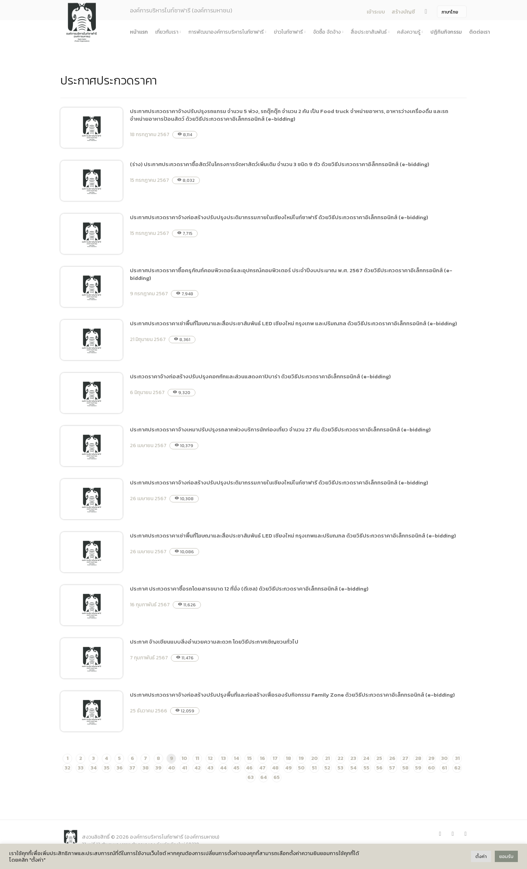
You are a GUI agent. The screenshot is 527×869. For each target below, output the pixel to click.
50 (301, 768)
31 (457, 758)
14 (236, 758)
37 (132, 768)
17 (275, 758)
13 (223, 758)
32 (67, 768)
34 (93, 768)
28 (418, 758)
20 (314, 758)
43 (210, 768)
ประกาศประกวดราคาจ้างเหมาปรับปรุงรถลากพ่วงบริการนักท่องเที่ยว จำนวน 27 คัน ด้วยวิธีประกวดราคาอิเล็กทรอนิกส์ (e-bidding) (280, 429)
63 (250, 777)
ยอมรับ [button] (506, 856)
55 (366, 768)
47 (262, 768)
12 (210, 758)
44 (223, 768)
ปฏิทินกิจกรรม (446, 32)
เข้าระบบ (376, 12)
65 (276, 777)
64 (263, 777)
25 (379, 758)
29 (431, 758)
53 (340, 768)
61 (444, 768)
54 (353, 768)
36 (119, 768)
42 (197, 768)
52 (327, 768)
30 (444, 758)
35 (106, 768)
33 (80, 768)
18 (288, 758)
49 (288, 768)
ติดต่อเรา (479, 32)
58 (405, 768)
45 (236, 768)
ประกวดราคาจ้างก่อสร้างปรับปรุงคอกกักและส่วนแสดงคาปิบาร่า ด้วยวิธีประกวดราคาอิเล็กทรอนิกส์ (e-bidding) (260, 376)
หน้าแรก (139, 32)
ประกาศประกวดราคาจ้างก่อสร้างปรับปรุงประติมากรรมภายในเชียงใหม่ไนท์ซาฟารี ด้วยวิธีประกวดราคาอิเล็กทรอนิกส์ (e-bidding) (279, 217)
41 (184, 768)
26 (392, 758)
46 (249, 768)
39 (158, 768)
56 (379, 768)
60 (431, 768)
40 (171, 768)
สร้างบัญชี (403, 12)
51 (314, 768)
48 (275, 768)
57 (392, 768)
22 (340, 758)
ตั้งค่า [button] (481, 856)
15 (249, 758)
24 (366, 758)
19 (301, 758)
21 (327, 758)
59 (418, 768)
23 (353, 758)
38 (145, 768)
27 (405, 758)
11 (197, 758)
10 (184, 758)
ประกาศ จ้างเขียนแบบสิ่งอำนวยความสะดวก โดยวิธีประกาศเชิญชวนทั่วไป (214, 641)
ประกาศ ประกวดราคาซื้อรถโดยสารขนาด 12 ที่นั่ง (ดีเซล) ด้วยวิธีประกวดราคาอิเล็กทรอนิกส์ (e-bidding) (249, 588)
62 (457, 768)
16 (262, 758)
